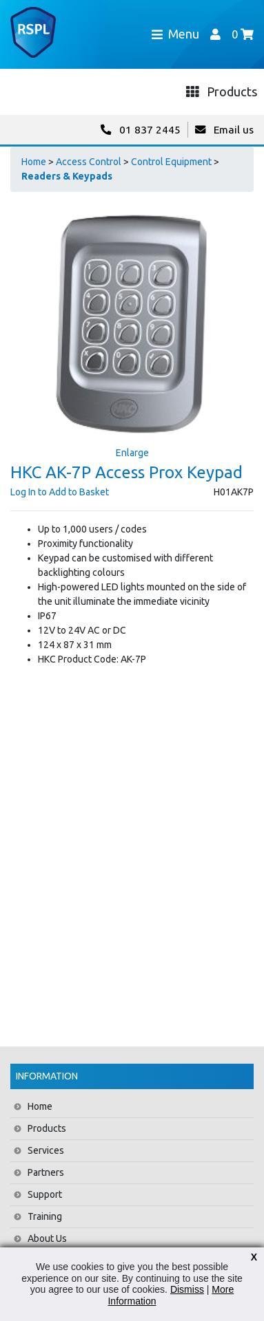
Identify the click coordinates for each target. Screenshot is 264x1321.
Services (46, 1150)
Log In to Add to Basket (59, 491)
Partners (46, 1172)
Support (45, 1194)
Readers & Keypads (66, 176)
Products (47, 1128)
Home (33, 161)
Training (45, 1216)
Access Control (88, 161)
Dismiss (187, 1289)
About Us (47, 1238)
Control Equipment (171, 161)
